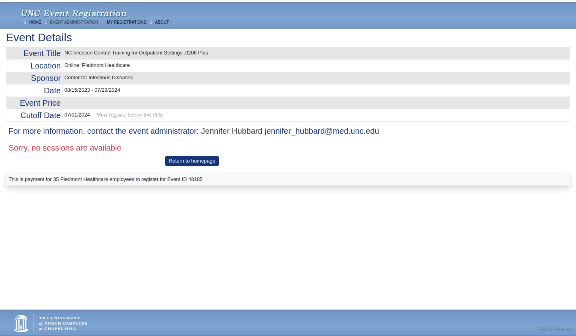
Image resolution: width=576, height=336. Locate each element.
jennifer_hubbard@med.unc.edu (322, 131)
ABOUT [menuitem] (162, 22)
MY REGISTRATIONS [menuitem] (126, 22)
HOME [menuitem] (35, 22)
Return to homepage (192, 161)
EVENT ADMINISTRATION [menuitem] (74, 22)
